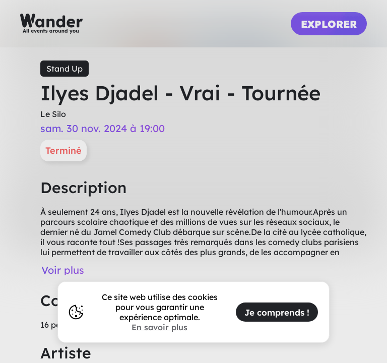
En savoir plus (159, 327)
